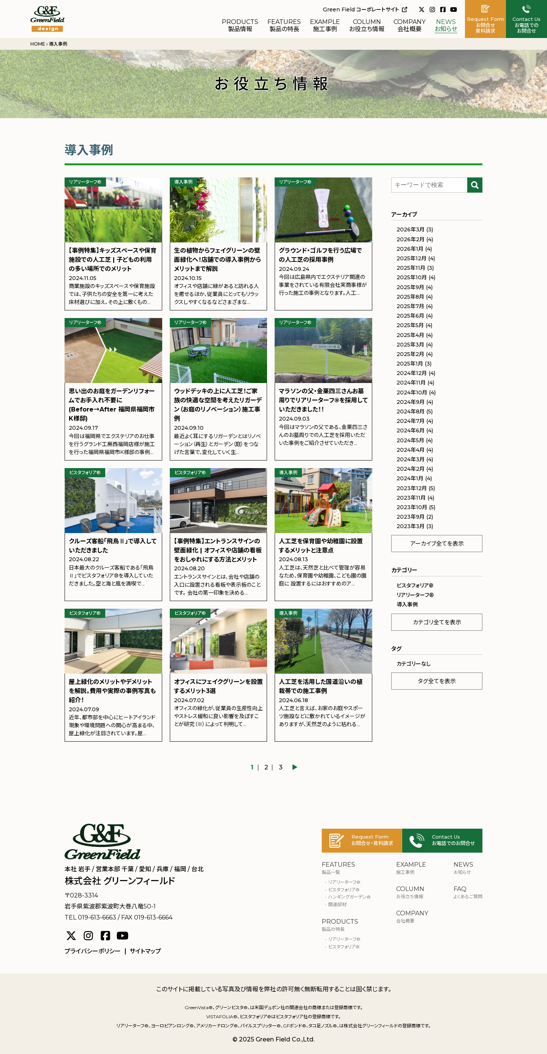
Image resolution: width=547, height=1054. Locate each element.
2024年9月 (411, 402)
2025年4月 (410, 335)
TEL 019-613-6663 (90, 917)
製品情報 (240, 25)
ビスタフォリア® (344, 947)
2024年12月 (412, 373)
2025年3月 (410, 344)
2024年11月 (411, 382)
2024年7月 (411, 421)
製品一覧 (346, 868)
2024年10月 (412, 392)
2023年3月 (411, 526)
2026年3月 (411, 229)
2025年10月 (412, 277)
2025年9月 (410, 287)
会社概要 (409, 25)
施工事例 (325, 25)
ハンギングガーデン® (349, 897)
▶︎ (295, 767)
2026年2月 (411, 239)
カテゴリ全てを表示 (437, 622)
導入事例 (407, 604)
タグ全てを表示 (437, 681)
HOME (37, 44)
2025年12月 (412, 258)
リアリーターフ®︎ (415, 595)
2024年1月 (410, 478)
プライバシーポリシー (93, 951)
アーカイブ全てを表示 (437, 543)
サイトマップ (145, 951)
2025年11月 (411, 267)
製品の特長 (284, 25)
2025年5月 (410, 325)
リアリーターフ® (344, 882)
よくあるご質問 (468, 892)
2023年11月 (411, 497)
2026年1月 (410, 248)
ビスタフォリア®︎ (415, 585)
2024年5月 (410, 440)
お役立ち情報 (366, 25)
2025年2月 (410, 354)
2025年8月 (410, 296)
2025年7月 (410, 306)
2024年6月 (411, 430)
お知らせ (446, 25)
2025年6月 (410, 315)
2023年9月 (411, 516)
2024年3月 (411, 459)
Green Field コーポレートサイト (365, 9)
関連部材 (337, 904)
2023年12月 (412, 488)
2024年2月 (411, 468)
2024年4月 (411, 449)
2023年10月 (412, 507)
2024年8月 (411, 411)
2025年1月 (410, 363)
